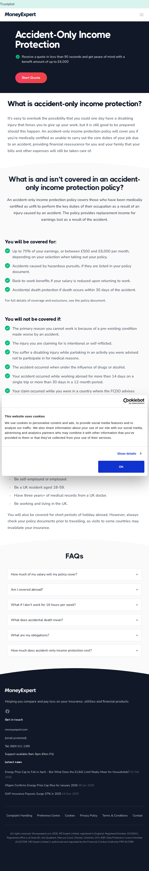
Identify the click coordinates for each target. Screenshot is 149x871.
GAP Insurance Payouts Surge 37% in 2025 (33, 794)
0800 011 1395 (20, 746)
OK (121, 466)
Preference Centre (48, 816)
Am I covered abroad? (27, 589)
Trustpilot (7, 4)
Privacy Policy (88, 816)
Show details (126, 453)
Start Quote (31, 78)
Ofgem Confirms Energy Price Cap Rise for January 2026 (41, 785)
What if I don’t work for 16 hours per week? (43, 605)
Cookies (70, 816)
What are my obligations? (30, 635)
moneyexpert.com (16, 730)
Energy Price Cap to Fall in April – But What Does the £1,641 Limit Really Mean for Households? (67, 772)
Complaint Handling (19, 816)
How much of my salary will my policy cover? (44, 574)
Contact (138, 816)
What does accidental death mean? (37, 620)
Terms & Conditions (115, 816)
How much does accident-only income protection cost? (51, 650)
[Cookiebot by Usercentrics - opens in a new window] (126, 401)
